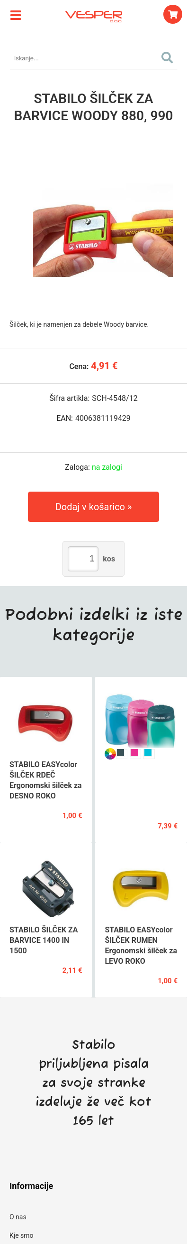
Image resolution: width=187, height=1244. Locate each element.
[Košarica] (172, 14)
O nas (18, 1217)
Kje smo (21, 1235)
